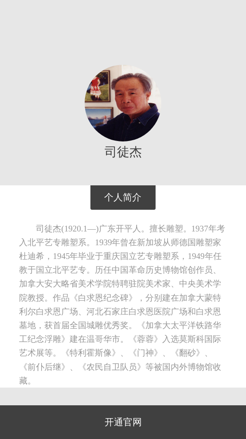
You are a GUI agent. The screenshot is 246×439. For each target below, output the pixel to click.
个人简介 (122, 197)
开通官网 (123, 422)
